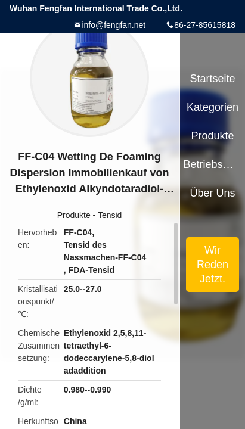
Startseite (212, 79)
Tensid (110, 215)
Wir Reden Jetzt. (212, 264)
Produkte (74, 215)
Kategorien (212, 107)
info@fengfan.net (113, 25)
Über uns (212, 193)
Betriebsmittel (212, 164)
